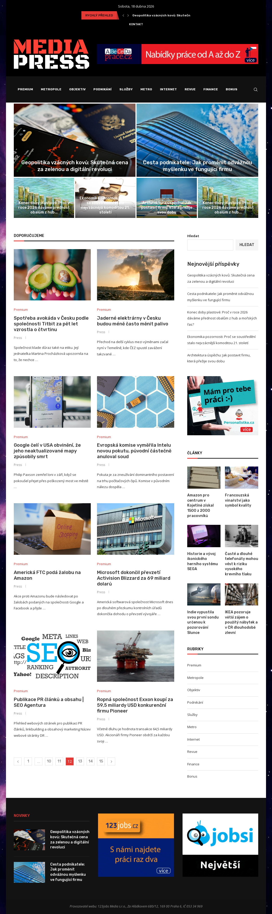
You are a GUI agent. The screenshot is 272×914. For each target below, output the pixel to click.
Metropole (51, 89)
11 (59, 761)
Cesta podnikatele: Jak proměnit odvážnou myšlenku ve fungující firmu (68, 872)
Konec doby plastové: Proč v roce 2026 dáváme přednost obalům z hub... (44, 208)
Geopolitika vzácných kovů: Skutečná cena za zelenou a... (178, 15)
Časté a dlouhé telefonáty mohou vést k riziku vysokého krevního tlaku (241, 564)
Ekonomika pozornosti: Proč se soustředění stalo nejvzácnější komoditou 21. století (105, 205)
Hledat (193, 236)
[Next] (128, 15)
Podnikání (102, 89)
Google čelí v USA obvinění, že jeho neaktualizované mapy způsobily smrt (47, 450)
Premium (25, 89)
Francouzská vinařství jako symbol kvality (238, 500)
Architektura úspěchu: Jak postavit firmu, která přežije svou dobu (166, 208)
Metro (146, 89)
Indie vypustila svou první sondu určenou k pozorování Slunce (203, 622)
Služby (126, 89)
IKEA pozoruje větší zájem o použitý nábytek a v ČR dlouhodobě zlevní (241, 622)
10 (49, 761)
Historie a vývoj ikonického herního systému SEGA (202, 561)
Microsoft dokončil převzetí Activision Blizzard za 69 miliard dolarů (133, 578)
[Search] (255, 89)
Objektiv (77, 89)
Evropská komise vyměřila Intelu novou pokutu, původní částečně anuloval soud (134, 450)
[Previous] (123, 15)
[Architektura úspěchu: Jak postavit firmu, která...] (167, 198)
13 (80, 761)
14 (90, 761)
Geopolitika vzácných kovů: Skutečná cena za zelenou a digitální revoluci (69, 839)
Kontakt (136, 24)
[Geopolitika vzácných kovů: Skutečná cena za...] (74, 140)
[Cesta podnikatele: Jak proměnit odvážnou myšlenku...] (197, 140)
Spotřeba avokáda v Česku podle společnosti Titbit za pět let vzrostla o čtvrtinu (51, 323)
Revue (190, 89)
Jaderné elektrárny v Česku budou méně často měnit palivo (132, 321)
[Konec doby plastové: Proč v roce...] (44, 198)
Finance (210, 89)
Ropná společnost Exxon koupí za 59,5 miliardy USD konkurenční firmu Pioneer (135, 705)
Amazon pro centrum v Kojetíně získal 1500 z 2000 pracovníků (200, 505)
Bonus (231, 89)
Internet (168, 89)
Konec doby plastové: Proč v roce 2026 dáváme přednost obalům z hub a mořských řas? (222, 318)
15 (101, 761)
